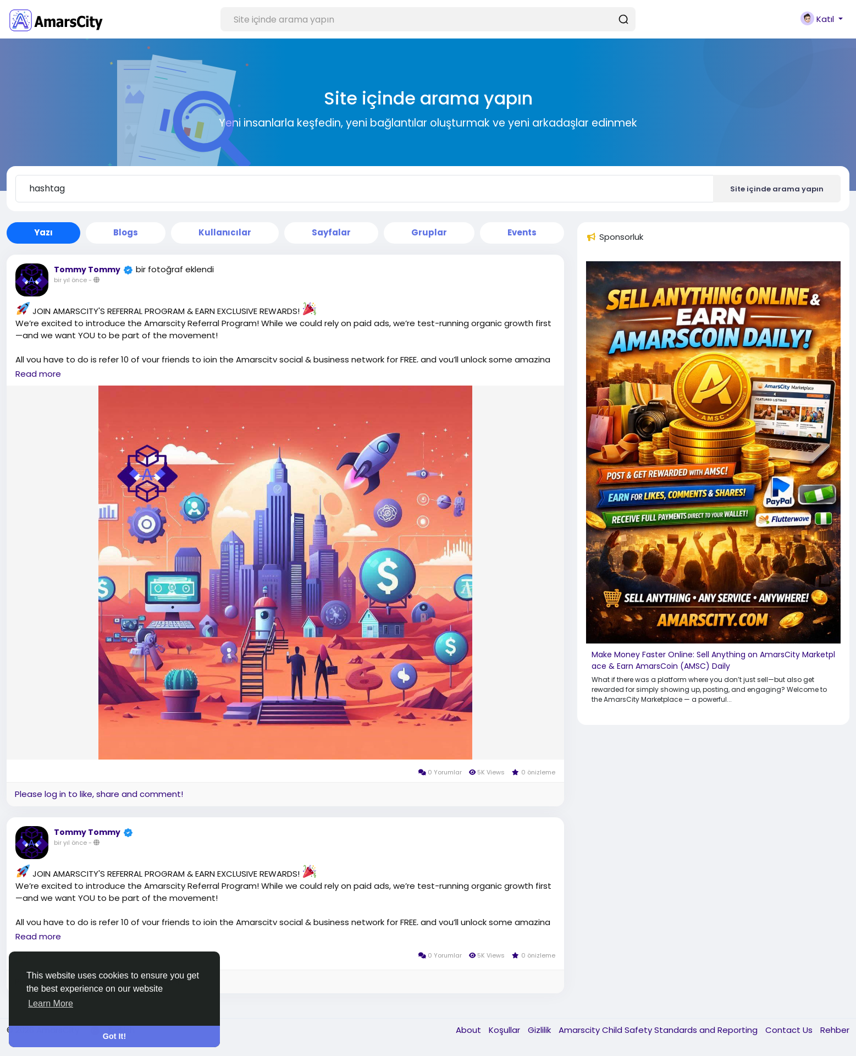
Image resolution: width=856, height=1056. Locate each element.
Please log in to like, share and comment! (99, 794)
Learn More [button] (50, 1003)
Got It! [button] (114, 1036)
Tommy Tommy (87, 269)
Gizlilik (540, 1030)
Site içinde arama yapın (777, 189)
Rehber (834, 1030)
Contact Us (790, 1030)
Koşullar (505, 1030)
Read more (38, 374)
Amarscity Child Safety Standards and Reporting (659, 1030)
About (469, 1030)
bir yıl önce (70, 280)
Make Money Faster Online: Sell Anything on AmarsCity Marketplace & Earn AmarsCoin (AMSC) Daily (713, 660)
